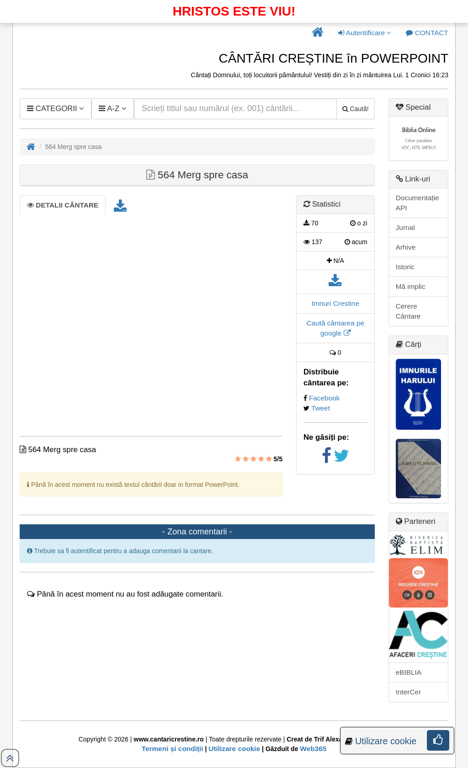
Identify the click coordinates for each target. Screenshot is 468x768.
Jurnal (405, 227)
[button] (317, 33)
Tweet (320, 408)
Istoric (405, 267)
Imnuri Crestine (335, 303)
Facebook (324, 398)
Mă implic (410, 286)
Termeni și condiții (172, 748)
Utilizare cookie (234, 748)
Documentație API (417, 203)
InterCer (408, 692)
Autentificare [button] (364, 33)
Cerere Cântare (408, 311)
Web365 (313, 748)
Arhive (406, 247)
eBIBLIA (408, 672)
